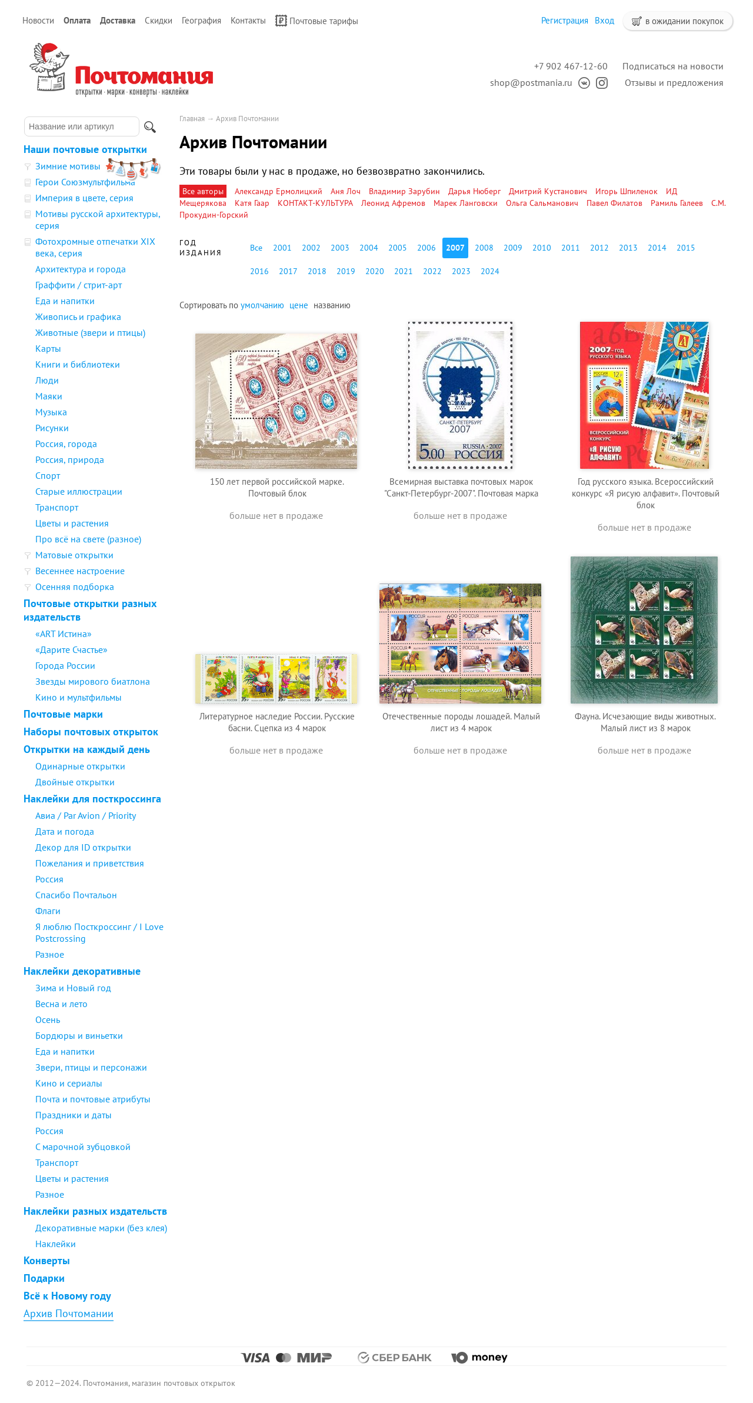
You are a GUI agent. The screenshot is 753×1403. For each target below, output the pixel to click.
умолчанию (262, 305)
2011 (570, 247)
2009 (513, 247)
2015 (686, 247)
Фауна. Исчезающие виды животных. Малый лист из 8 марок (645, 722)
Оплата (77, 20)
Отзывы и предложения (674, 82)
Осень (47, 1019)
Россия (49, 879)
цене (298, 305)
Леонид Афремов (393, 203)
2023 (461, 271)
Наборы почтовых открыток (91, 731)
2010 (541, 247)
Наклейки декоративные (82, 971)
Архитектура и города (80, 269)
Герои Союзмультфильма (85, 182)
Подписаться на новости (673, 66)
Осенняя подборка (74, 586)
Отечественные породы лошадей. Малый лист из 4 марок (461, 722)
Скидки (158, 20)
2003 (340, 247)
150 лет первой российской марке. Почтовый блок (277, 487)
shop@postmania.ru (531, 82)
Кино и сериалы (68, 1083)
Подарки (44, 1278)
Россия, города (66, 443)
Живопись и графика (78, 316)
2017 (288, 271)
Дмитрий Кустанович (548, 191)
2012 (599, 247)
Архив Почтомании (69, 1313)
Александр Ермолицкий (278, 191)
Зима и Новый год (73, 988)
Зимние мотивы (68, 166)
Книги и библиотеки (77, 364)
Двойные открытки (75, 782)
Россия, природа (69, 459)
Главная (192, 119)
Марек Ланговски (466, 203)
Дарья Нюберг (474, 191)
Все (256, 247)
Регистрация (564, 20)
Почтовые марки (63, 714)
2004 (368, 247)
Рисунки (52, 428)
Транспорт (56, 507)
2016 (259, 271)
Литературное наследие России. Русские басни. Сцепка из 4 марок (277, 722)
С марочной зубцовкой (83, 1146)
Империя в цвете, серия (84, 198)
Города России (65, 665)
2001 (282, 247)
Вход (604, 20)
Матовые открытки (74, 555)
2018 (317, 271)
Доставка (117, 20)
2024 (490, 271)
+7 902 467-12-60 (571, 66)
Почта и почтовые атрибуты (93, 1099)
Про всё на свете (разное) (88, 539)
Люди (47, 380)
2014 (657, 247)
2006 (426, 247)
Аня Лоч (346, 191)
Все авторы (203, 191)
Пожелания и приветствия (89, 863)
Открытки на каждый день (87, 749)
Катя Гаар (252, 203)
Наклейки (55, 1243)
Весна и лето (61, 1003)
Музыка (51, 412)
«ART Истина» (63, 633)
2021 (403, 271)
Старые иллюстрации (78, 491)
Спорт (47, 475)
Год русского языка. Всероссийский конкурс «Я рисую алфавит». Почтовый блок (645, 493)
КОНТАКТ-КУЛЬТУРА (315, 203)
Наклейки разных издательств (95, 1211)
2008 (484, 247)
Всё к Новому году (67, 1295)
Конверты (47, 1260)
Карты (48, 348)
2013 (628, 247)
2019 (345, 271)
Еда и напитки (65, 300)
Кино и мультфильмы (78, 697)
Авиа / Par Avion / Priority (85, 815)
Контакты (248, 20)
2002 (311, 247)
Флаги (48, 911)
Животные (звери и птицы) (90, 332)
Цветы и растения (72, 523)
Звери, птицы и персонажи (91, 1067)
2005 (397, 247)
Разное (49, 954)
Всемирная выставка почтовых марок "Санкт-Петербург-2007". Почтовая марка (461, 487)
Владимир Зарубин (404, 191)
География (201, 20)
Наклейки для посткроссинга (92, 798)
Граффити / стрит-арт (78, 285)
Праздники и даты (73, 1115)
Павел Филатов (614, 203)
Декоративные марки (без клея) (101, 1228)
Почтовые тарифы (316, 20)
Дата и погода (64, 831)
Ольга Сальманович (542, 203)
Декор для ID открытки (83, 847)
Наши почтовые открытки (85, 149)
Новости (38, 20)
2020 (374, 271)
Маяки (48, 396)
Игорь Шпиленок (626, 191)
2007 (455, 247)
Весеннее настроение (80, 570)
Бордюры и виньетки (79, 1035)
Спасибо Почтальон (76, 895)
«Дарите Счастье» (71, 649)
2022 (432, 271)
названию (332, 305)
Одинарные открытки (80, 766)
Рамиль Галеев (677, 203)
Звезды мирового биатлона (92, 681)
